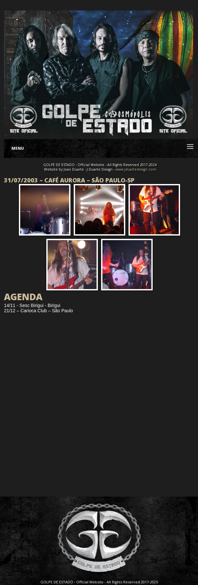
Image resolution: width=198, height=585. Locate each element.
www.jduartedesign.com (135, 169)
